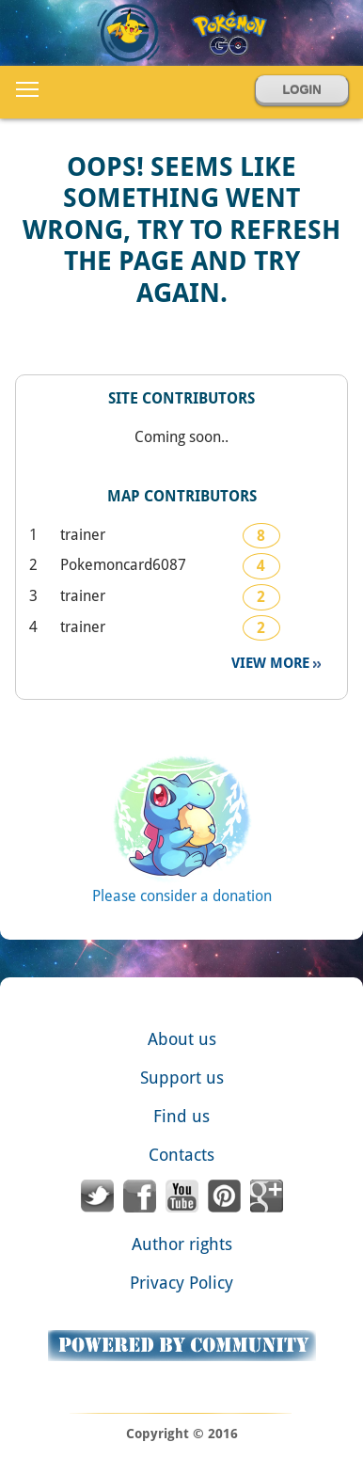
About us (182, 1039)
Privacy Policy (181, 1282)
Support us (182, 1077)
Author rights (182, 1244)
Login (301, 90)
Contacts (181, 1155)
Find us (181, 1116)
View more (272, 663)
